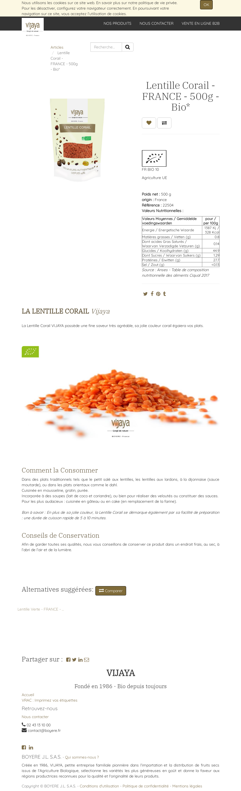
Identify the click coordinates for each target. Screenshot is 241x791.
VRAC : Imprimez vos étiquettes (49, 700)
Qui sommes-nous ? (82, 757)
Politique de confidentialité (146, 786)
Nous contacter (35, 716)
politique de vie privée (157, 2)
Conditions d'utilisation (99, 786)
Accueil (28, 694)
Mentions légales (187, 786)
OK (206, 4)
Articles (57, 47)
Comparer (111, 590)
